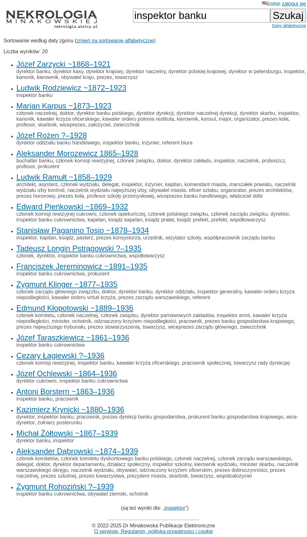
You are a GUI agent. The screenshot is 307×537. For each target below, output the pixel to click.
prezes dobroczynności (241, 470)
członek (25, 255)
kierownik (47, 77)
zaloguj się (294, 3)
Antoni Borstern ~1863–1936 (65, 391)
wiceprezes (72, 124)
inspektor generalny (219, 291)
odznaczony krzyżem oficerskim (175, 470)
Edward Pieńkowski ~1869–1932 (72, 206)
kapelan (96, 219)
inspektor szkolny (172, 464)
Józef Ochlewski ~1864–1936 (66, 373)
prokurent (49, 166)
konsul (208, 119)
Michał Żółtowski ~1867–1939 (67, 433)
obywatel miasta (167, 190)
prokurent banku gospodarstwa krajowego (235, 417)
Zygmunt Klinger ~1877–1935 (67, 284)
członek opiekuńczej (122, 214)
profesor (25, 124)
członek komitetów (37, 458)
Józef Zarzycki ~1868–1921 (63, 64)
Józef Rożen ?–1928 (51, 135)
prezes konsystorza (118, 237)
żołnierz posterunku (59, 422)
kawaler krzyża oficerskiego (68, 119)
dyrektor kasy (68, 71)
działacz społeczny (128, 464)
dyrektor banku (33, 71)
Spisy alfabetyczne (289, 25)
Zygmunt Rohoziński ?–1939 (65, 486)
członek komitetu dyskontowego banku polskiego (116, 458)
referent (201, 297)
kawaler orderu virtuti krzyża (83, 297)
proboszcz (273, 160)
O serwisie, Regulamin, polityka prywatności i (153, 531)
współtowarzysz (248, 219)
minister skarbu (257, 464)
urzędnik (152, 237)
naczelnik (248, 160)
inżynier (150, 142)
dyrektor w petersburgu (254, 71)
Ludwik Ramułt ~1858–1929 (64, 177)
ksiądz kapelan (125, 219)
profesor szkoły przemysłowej (120, 196)
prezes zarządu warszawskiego (153, 297)
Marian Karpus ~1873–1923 (64, 105)
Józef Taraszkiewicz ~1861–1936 (72, 337)
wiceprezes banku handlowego (192, 196)
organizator (246, 119)
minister (60, 321)
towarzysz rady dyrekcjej (262, 363)
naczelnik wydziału (92, 470)
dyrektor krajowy (104, 71)
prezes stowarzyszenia (114, 327)
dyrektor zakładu (192, 160)
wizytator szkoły (183, 237)
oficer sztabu (203, 190)
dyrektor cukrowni (36, 381)
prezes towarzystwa (101, 476)
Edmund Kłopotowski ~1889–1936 (74, 308)
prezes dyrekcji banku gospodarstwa (144, 417)
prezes (104, 77)
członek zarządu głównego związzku (57, 291)
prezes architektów (270, 190)
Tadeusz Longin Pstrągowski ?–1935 (79, 248)
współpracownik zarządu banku (239, 237)
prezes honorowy (35, 196)
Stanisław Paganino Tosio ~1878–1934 (82, 230)
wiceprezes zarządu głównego (202, 327)
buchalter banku (34, 160)
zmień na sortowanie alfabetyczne (115, 40)
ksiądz (66, 237)
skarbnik (47, 124)
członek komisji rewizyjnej (85, 160)
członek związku (135, 160)
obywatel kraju (77, 77)
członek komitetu (35, 315)
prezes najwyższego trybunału (50, 327)
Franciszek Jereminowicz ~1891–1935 (81, 266)
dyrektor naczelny (146, 71)
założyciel (99, 124)
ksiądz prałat (159, 219)
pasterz (85, 237)
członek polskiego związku (178, 214)
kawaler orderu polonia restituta (138, 119)
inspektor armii (233, 315)
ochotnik (81, 321)
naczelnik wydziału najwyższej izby (106, 190)
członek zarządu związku (239, 214)
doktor (67, 113)
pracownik (190, 321)
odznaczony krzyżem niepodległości (135, 321)
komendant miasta (206, 184)
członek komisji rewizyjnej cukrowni (56, 214)
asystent (48, 184)
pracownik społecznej (206, 363)
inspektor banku (34, 95)
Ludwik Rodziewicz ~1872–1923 (71, 87)
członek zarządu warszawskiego (254, 458)
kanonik (25, 77)
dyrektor (279, 214)
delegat (110, 184)
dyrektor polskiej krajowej (197, 71)
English (271, 3)
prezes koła (275, 119)
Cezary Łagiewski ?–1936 (60, 355)
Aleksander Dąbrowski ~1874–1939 (77, 451)
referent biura (177, 142)
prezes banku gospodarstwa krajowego (249, 321)
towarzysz (126, 77)
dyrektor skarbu (257, 113)
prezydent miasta (146, 476)
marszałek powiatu (250, 184)
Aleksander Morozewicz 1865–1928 (77, 153)
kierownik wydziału (215, 464)
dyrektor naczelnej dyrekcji (207, 113)
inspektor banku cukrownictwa (50, 219)
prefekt (219, 219)
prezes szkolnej (58, 476)
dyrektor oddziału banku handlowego (58, 142)
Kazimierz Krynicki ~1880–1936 (70, 409)
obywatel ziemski (106, 494)
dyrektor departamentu (78, 464)
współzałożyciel (234, 476)
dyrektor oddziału (175, 291)
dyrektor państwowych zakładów (177, 315)
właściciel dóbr (246, 196)
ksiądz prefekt (193, 219)
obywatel (126, 470)
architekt (26, 184)
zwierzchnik (126, 124)
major (225, 119)
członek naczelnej (36, 113)
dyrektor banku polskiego (105, 113)
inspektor (294, 71)
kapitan (173, 184)
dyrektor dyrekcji (154, 113)
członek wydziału (80, 184)
